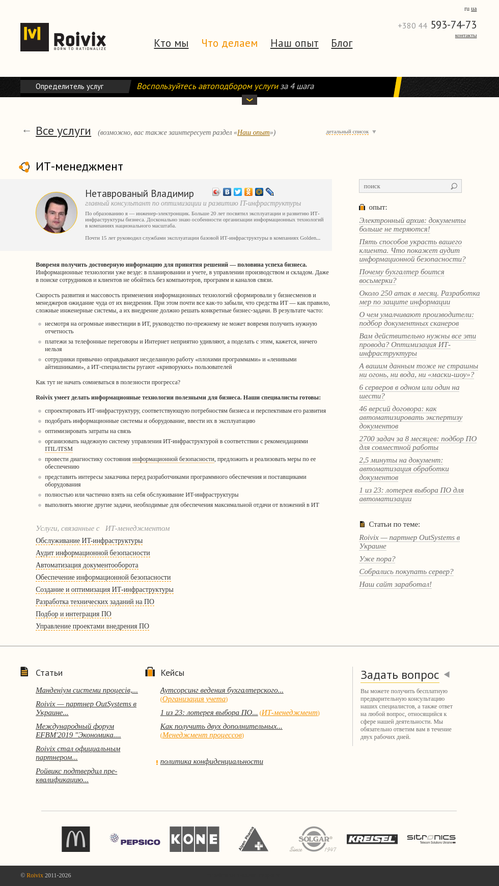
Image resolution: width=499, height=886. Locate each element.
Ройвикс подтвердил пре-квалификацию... (76, 775)
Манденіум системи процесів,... (87, 690)
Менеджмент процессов (202, 735)
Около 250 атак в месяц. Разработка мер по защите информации (419, 297)
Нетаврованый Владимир (139, 193)
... (318, 238)
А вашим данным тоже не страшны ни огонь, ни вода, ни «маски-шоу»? (418, 370)
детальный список (347, 131)
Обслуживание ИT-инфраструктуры (89, 541)
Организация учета (194, 699)
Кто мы (171, 43)
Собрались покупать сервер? (406, 571)
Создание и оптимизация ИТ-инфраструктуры (105, 589)
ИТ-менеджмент (290, 712)
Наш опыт (294, 43)
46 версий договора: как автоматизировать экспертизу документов (410, 417)
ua (474, 8)
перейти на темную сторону (243, 875)
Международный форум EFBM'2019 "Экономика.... (78, 730)
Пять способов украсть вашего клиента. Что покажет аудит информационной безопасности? (412, 250)
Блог (341, 43)
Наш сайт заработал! (395, 584)
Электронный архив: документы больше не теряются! (412, 224)
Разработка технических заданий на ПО (95, 602)
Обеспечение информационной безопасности (103, 577)
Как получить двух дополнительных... (221, 726)
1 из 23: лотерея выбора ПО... (209, 712)
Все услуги (63, 130)
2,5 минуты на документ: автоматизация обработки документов (404, 468)
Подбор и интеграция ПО (74, 614)
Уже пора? (377, 559)
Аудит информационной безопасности (93, 553)
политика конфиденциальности (211, 761)
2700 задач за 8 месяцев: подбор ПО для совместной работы (418, 443)
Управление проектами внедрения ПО (92, 626)
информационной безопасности (173, 459)
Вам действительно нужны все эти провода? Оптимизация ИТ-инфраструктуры (417, 344)
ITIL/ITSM (59, 448)
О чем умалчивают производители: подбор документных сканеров (416, 318)
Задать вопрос (400, 674)
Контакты (466, 35)
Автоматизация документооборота (87, 565)
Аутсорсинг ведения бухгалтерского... (222, 690)
